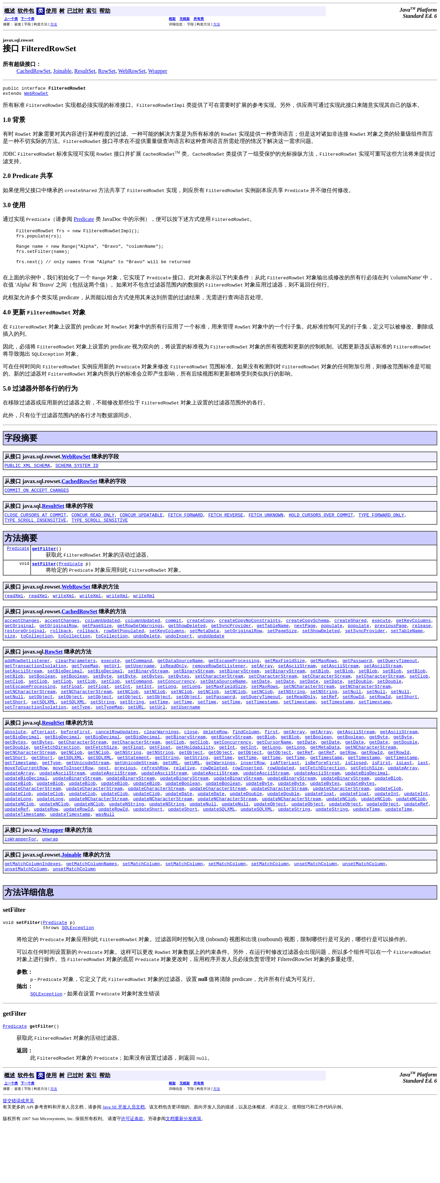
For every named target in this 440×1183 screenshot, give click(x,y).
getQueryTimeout (397, 683)
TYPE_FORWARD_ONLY (381, 528)
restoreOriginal (24, 651)
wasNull (105, 863)
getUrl (112, 689)
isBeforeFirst (322, 802)
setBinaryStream (148, 695)
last (422, 802)
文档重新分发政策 (183, 1174)
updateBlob (388, 820)
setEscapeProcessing (29, 714)
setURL (136, 739)
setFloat (71, 714)
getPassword (357, 683)
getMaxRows (323, 683)
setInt (122, 714)
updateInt (387, 839)
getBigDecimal (21, 771)
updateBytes (325, 826)
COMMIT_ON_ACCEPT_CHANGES (36, 502)
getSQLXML (70, 795)
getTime (223, 795)
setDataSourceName (223, 708)
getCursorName (273, 777)
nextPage (305, 645)
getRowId (372, 789)
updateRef (416, 851)
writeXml (63, 613)
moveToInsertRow (73, 808)
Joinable (62, 71)
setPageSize (282, 651)
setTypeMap (109, 739)
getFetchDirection (57, 783)
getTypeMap (85, 689)
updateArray (403, 808)
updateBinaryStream (77, 820)
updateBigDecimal (366, 814)
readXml (13, 613)
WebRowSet (132, 71)
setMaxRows (264, 714)
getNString (127, 789)
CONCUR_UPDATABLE (141, 528)
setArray (262, 689)
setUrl (157, 739)
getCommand (138, 683)
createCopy (200, 639)
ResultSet (84, 71)
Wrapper (157, 71)
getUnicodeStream (87, 802)
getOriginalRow (58, 645)
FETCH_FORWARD (185, 528)
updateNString (126, 851)
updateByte (259, 826)
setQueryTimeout (261, 726)
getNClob (71, 789)
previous (125, 808)
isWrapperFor (20, 889)
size (9, 657)
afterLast (43, 764)
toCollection (37, 657)
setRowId (353, 726)
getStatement (133, 795)
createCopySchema (307, 639)
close (191, 764)
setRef (329, 726)
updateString (294, 857)
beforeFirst (75, 764)
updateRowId (78, 857)
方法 (53, 24)
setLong (166, 714)
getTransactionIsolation (35, 689)
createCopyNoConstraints (249, 639)
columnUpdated (102, 639)
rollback (61, 651)
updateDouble (246, 839)
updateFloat (319, 839)
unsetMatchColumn (315, 915)
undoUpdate (211, 657)
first (271, 764)
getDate (306, 777)
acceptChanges (21, 639)
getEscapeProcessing (233, 683)
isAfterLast (284, 802)
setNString (291, 720)
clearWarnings (161, 764)
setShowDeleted (321, 651)
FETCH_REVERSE (225, 528)
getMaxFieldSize (285, 683)
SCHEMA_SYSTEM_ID (76, 476)
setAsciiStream (297, 689)
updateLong (17, 845)
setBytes (152, 702)
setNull (351, 720)
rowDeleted (213, 808)
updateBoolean (182, 826)
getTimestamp (326, 795)
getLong (271, 783)
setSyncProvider (365, 651)
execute (381, 639)
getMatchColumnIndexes (32, 915)
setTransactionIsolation (35, 739)
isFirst (381, 802)
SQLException (78, 982)
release (421, 645)
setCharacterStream (219, 702)
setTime (158, 732)
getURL (171, 802)
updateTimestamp (24, 863)
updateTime (366, 857)
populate (331, 645)
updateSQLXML (219, 857)
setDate (260, 708)
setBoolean (42, 702)
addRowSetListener (27, 683)
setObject (41, 726)
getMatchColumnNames (91, 915)
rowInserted (247, 808)
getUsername (140, 689)
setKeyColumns (166, 651)
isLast (404, 802)
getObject (191, 789)
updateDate (178, 839)
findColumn (245, 764)
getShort (15, 795)
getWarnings (220, 802)
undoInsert (178, 657)
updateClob (388, 832)
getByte (378, 771)
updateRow (46, 857)
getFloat (133, 783)
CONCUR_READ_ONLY (93, 528)
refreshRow (154, 808)
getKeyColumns (413, 639)
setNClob (128, 720)
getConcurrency (232, 777)
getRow (348, 789)
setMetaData (204, 651)
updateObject (270, 851)
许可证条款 (132, 1174)
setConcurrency (176, 708)
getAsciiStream (355, 764)
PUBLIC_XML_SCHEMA (27, 476)
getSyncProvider (231, 645)
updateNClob (341, 845)
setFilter (44, 580)
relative (184, 808)
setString (102, 732)
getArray (294, 764)
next (103, 808)
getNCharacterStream (370, 783)
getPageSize (97, 645)
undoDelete (146, 657)
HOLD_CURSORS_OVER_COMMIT (321, 528)
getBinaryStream (185, 771)
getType (51, 802)
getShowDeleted (187, 645)
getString (167, 795)
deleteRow (215, 764)
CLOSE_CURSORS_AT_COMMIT (35, 528)
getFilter (44, 564)
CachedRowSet (33, 71)
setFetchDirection (322, 808)
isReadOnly (173, 689)
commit (173, 639)
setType (81, 739)
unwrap (50, 889)
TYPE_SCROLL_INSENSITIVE (35, 534)
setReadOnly (301, 726)
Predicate (84, 221)
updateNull (202, 851)
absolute (15, 764)
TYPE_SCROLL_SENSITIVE (100, 534)
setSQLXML (43, 732)
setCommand (138, 708)
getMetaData (325, 783)
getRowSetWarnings (140, 645)
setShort (406, 726)
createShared (350, 639)
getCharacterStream (82, 777)
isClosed (355, 802)
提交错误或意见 (18, 1156)
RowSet (107, 71)
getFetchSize (101, 783)
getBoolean (318, 771)
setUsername (185, 739)
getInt (227, 783)
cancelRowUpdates (117, 764)
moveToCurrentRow (25, 808)
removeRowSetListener (219, 689)
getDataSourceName (180, 683)
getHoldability (194, 783)
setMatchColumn (141, 915)
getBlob (265, 771)
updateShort (148, 857)
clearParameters (75, 683)
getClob (174, 777)
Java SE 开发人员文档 (124, 1162)
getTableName (272, 645)
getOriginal (19, 645)
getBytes (15, 777)
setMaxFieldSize (226, 714)
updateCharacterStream (32, 832)
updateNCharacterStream (98, 845)
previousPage (391, 645)
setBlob (319, 695)
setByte (102, 702)
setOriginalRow (243, 651)
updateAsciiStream (62, 814)
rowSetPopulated (124, 651)
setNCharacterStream (308, 714)
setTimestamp (262, 732)
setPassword (220, 726)
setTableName (406, 651)
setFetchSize (366, 808)
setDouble (360, 708)
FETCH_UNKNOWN (266, 528)
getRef (305, 789)
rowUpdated (280, 808)
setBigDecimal (64, 695)
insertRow (253, 802)
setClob (418, 702)
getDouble (405, 777)
